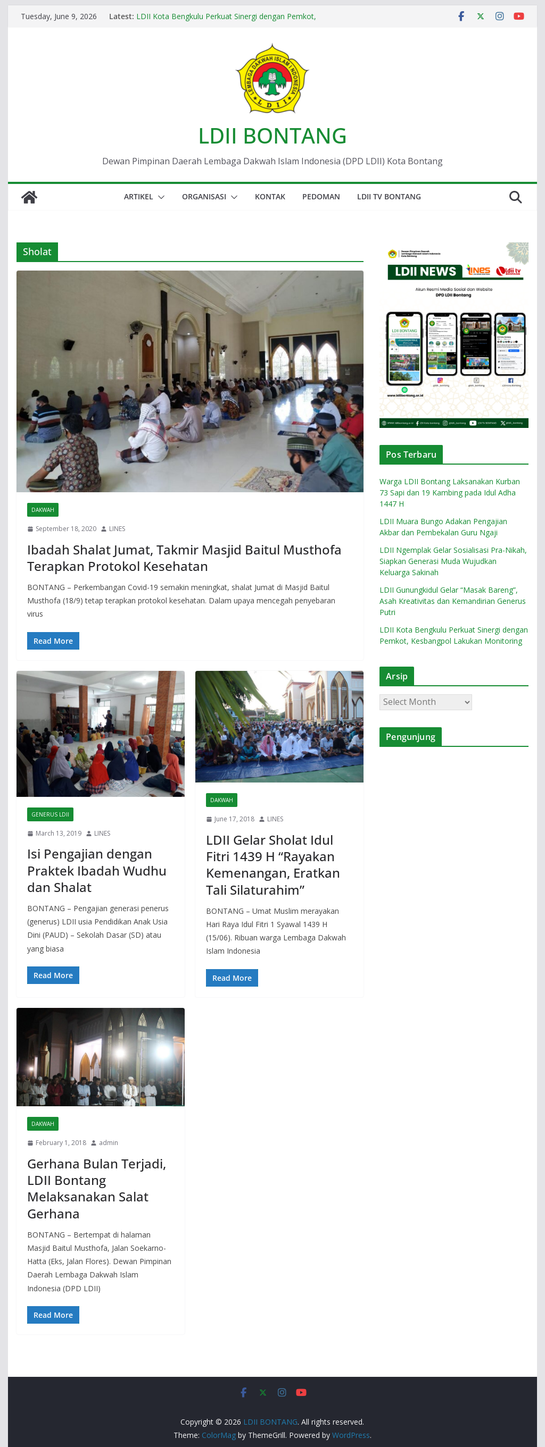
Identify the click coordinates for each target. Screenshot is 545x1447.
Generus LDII (50, 814)
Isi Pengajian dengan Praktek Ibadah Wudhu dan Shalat (97, 870)
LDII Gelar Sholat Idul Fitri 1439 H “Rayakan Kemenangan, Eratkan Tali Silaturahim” (273, 864)
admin (108, 1142)
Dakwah (42, 510)
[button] (159, 197)
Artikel (138, 196)
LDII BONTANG (272, 135)
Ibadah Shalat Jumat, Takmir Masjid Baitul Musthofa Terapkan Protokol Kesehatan (184, 558)
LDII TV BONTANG (389, 196)
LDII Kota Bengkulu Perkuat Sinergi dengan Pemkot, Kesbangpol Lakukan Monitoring (226, 21)
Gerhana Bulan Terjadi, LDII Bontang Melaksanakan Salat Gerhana (96, 1188)
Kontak (270, 196)
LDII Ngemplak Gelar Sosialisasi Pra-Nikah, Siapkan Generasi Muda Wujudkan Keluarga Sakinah (453, 561)
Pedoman (321, 196)
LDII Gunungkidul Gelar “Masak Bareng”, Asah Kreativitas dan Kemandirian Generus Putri (452, 601)
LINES (117, 528)
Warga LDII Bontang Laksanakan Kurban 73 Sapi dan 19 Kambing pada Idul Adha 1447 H (449, 492)
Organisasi (204, 196)
